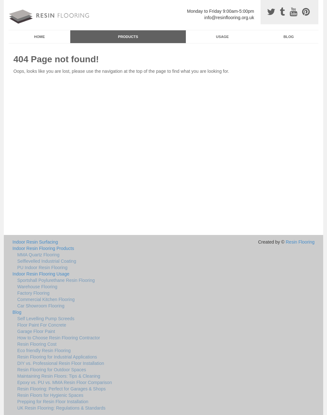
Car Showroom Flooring (41, 305)
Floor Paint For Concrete (41, 325)
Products (128, 37)
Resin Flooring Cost (37, 344)
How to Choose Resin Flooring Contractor (58, 337)
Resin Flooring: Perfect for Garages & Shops (61, 388)
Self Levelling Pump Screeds (45, 318)
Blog (289, 37)
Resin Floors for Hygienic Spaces (50, 395)
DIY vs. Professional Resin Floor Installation (60, 363)
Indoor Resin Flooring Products (43, 248)
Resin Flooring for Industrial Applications (57, 356)
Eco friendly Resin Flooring (44, 350)
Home (39, 37)
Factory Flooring (33, 293)
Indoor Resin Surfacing (35, 242)
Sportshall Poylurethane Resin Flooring (56, 280)
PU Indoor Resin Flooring (42, 267)
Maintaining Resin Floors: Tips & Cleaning (58, 376)
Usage (222, 37)
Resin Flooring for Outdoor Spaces (51, 369)
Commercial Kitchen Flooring (46, 299)
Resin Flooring (300, 242)
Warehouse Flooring (37, 286)
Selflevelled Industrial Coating (46, 261)
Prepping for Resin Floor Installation (52, 401)
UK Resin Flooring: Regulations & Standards (61, 408)
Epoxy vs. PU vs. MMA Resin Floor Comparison (64, 382)
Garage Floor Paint (36, 331)
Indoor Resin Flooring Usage (40, 273)
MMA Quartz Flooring (38, 254)
